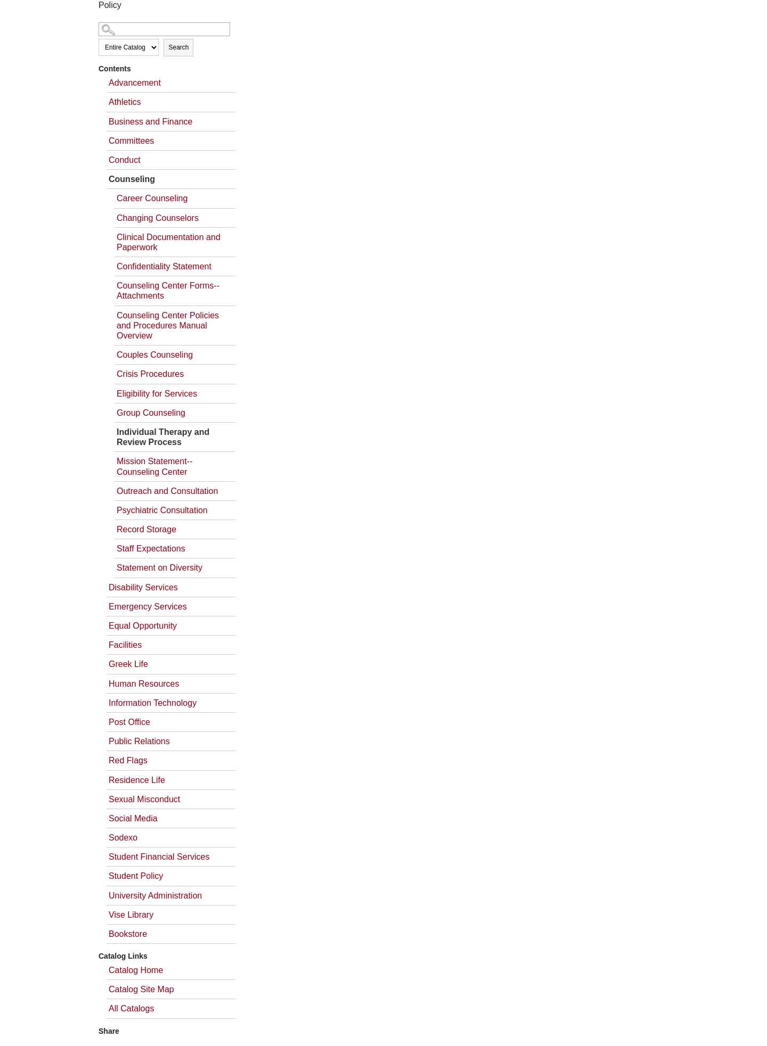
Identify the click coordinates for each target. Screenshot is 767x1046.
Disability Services (143, 587)
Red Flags (128, 760)
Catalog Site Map (141, 989)
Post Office (129, 722)
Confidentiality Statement (164, 266)
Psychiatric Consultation (162, 510)
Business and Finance (150, 121)
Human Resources (144, 683)
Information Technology (153, 702)
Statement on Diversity (159, 567)
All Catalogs (131, 1008)
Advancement (135, 82)
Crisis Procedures (150, 373)
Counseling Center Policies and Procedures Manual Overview (168, 325)
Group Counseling (151, 412)
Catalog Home (136, 970)
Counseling (132, 179)
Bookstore (128, 933)
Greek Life (128, 664)
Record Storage (146, 529)
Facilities (125, 644)
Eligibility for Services (157, 393)
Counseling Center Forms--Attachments (168, 290)
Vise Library (131, 914)
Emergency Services (148, 606)
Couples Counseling (155, 354)
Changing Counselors (158, 218)
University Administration (155, 895)
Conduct (125, 159)
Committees (131, 140)
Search (178, 47)
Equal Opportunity (143, 625)
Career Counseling (152, 198)
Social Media (133, 818)
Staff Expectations (151, 548)
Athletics (125, 101)
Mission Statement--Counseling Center (154, 466)
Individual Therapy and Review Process (163, 437)
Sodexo (123, 837)
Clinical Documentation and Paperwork (169, 242)
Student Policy (136, 875)
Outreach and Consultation (167, 491)
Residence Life (137, 780)
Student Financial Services (159, 856)
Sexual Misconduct (144, 799)
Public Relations (139, 741)
